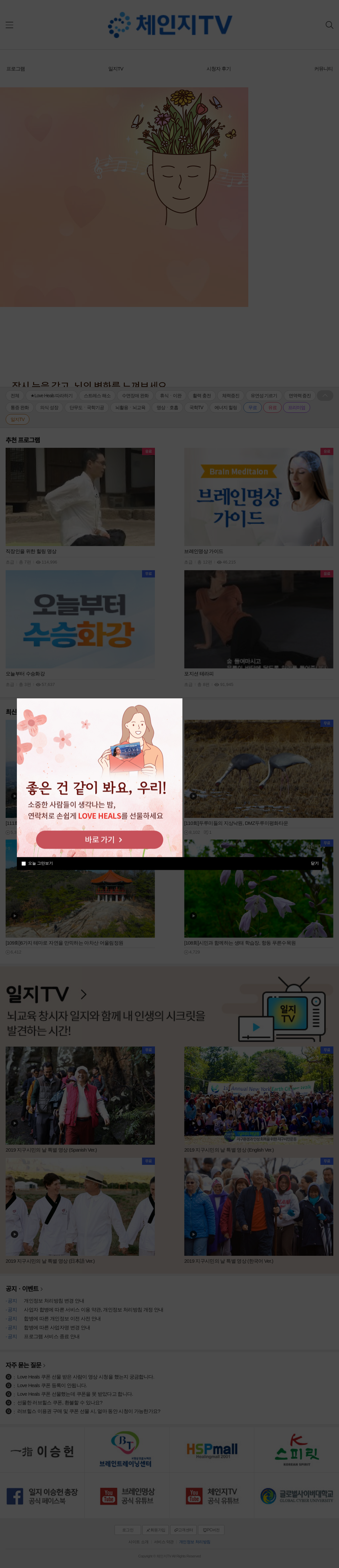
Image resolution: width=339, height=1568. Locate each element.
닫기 (315, 863)
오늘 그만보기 (40, 863)
